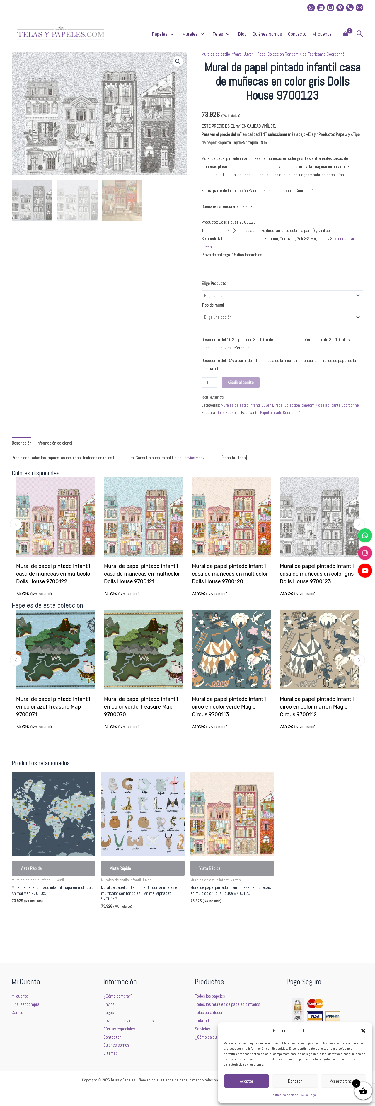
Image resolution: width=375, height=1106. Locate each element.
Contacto (297, 33)
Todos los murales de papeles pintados (227, 1004)
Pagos (108, 1012)
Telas (222, 34)
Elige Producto (214, 283)
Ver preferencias (343, 1081)
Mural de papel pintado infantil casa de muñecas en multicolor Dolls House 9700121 (142, 574)
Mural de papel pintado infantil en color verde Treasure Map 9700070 (142, 707)
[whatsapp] (311, 7)
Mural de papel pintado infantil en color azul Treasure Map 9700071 (54, 707)
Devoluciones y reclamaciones (128, 1020)
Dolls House (226, 412)
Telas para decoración (213, 1012)
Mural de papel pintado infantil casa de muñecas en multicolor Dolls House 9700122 (54, 574)
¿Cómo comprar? (117, 996)
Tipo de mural (213, 305)
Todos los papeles (210, 996)
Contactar (112, 1037)
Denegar (295, 1081)
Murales (194, 34)
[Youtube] (330, 7)
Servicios (202, 1029)
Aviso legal (309, 1095)
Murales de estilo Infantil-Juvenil (228, 54)
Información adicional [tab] (54, 443)
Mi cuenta (322, 33)
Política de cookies (284, 1095)
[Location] (340, 7)
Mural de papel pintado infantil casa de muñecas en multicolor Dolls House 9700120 (230, 574)
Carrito (17, 1012)
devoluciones (210, 457)
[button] (363, 1031)
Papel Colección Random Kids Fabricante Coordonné (301, 54)
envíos (189, 457)
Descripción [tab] (21, 443)
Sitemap (110, 1053)
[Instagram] (321, 7)
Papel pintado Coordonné (280, 412)
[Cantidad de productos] (209, 382)
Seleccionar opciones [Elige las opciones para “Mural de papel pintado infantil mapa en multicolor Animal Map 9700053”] (38, 915)
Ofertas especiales (119, 1029)
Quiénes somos (267, 33)
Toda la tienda (207, 1020)
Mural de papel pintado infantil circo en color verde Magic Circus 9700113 (229, 707)
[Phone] (350, 7)
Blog (242, 33)
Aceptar (246, 1081)
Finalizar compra (25, 1004)
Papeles (164, 34)
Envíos (109, 1004)
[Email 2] (359, 7)
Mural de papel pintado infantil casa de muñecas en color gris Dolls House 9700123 (317, 574)
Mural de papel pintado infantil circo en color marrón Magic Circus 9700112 (317, 707)
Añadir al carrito (241, 382)
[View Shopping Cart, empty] (345, 34)
